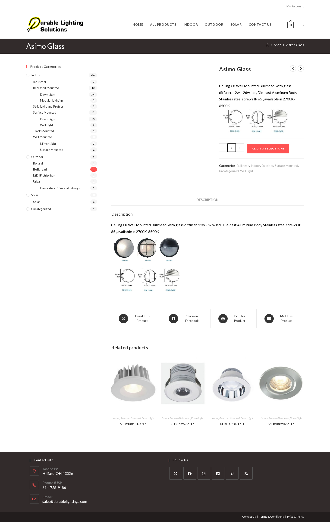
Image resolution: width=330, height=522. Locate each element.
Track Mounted (43, 131)
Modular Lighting (51, 100)
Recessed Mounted (130, 418)
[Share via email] (280, 318)
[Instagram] (204, 473)
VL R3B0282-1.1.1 (281, 424)
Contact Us (249, 516)
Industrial (39, 82)
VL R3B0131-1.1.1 (133, 424)
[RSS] (246, 473)
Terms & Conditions (271, 516)
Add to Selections (268, 148)
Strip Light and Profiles (48, 106)
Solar (34, 195)
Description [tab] (207, 200)
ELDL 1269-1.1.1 (183, 424)
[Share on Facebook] (186, 318)
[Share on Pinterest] (233, 318)
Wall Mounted (42, 137)
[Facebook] (189, 473)
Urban (37, 181)
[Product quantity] (231, 147)
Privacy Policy (295, 516)
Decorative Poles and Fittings (60, 188)
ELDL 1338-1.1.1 (232, 424)
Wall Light (246, 171)
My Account (295, 6)
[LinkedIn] (218, 473)
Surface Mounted (286, 166)
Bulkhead (243, 166)
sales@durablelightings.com (64, 501)
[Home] (267, 45)
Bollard (38, 163)
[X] (175, 473)
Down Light (148, 418)
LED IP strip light (44, 175)
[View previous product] (293, 68)
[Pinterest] (232, 473)
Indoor (255, 166)
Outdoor (267, 166)
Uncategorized (229, 171)
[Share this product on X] (136, 318)
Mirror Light (48, 144)
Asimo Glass (295, 45)
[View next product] (301, 68)
